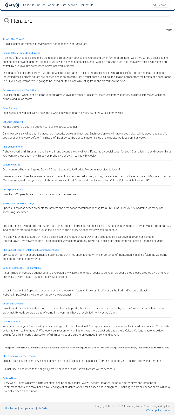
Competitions (27, 408)
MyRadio (42, 408)
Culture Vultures (11, 164)
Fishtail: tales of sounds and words (21, 53)
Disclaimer (11, 408)
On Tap (41, 5)
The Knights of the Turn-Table (19, 356)
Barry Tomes (10, 108)
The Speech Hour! (13, 189)
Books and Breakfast (14, 303)
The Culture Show (13, 146)
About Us (53, 5)
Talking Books (10, 378)
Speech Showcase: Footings (18, 203)
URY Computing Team (157, 410)
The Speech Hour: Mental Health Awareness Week (31, 250)
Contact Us (86, 5)
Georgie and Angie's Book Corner (21, 90)
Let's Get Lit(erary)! (13, 122)
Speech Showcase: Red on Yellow (22, 268)
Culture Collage (11, 321)
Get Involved (69, 5)
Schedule (28, 5)
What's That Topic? (13, 39)
